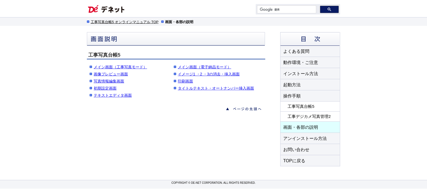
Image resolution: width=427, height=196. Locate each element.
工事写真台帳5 (301, 106)
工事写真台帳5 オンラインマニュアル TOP (124, 22)
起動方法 (292, 84)
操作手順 (292, 96)
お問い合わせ (296, 149)
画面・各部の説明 (300, 127)
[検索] (286, 9)
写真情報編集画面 (109, 81)
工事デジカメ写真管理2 (309, 116)
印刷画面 (185, 81)
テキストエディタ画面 (113, 95)
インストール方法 (300, 73)
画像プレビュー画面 (111, 74)
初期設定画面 (105, 88)
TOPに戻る (294, 160)
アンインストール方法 (305, 138)
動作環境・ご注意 (300, 62)
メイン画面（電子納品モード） (204, 67)
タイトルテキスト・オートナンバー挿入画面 (216, 88)
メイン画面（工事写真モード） (120, 67)
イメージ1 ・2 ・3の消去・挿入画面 (209, 74)
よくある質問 (296, 51)
